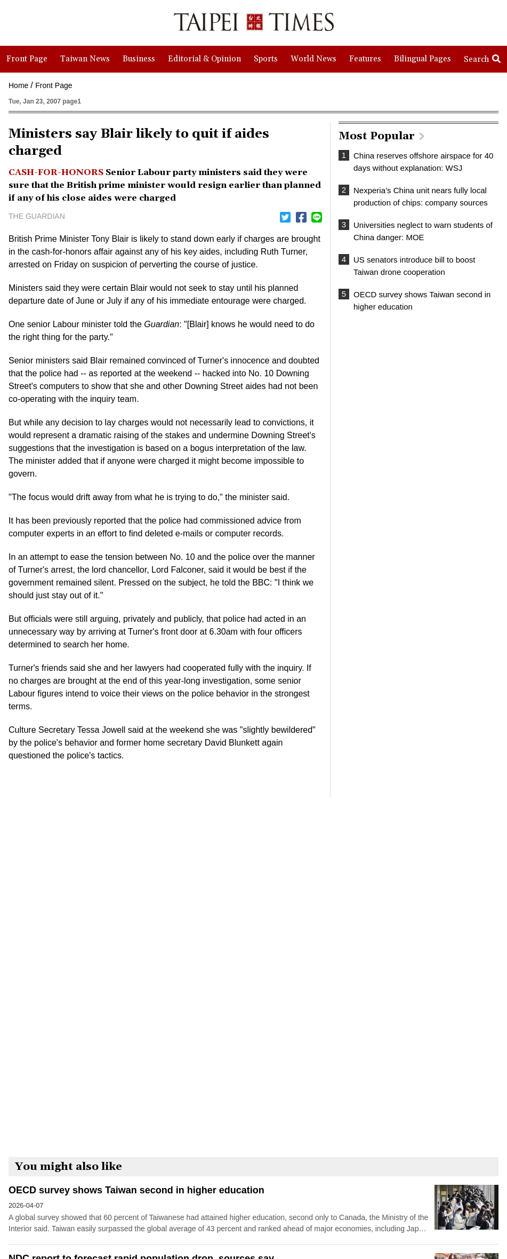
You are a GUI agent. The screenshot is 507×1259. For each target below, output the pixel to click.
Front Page (53, 85)
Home (18, 85)
